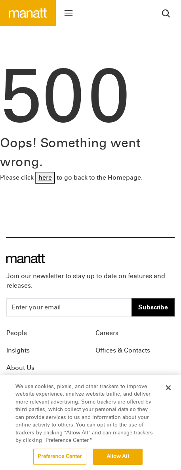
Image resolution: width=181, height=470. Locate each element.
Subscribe (153, 307)
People (16, 333)
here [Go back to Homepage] (45, 177)
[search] (165, 13)
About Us (20, 367)
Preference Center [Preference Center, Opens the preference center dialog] (60, 460)
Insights (18, 350)
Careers (106, 333)
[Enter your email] (69, 307)
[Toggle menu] (68, 13)
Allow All (118, 460)
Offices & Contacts (122, 350)
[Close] (168, 391)
